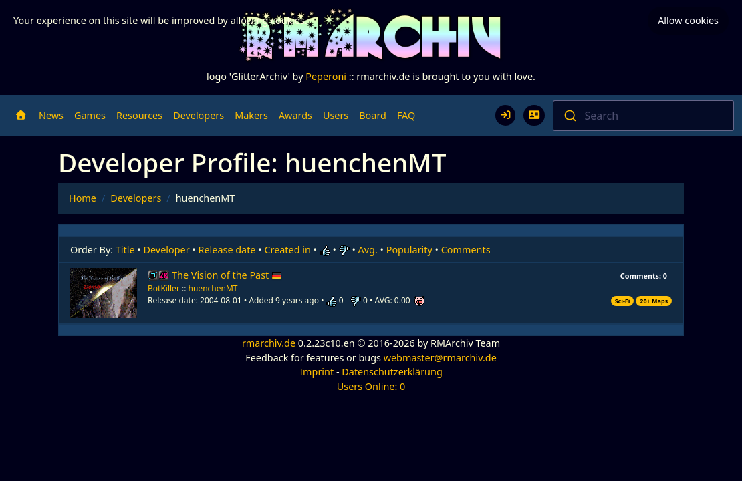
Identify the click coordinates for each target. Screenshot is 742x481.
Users (335, 115)
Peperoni (325, 76)
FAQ (406, 115)
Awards (295, 115)
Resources (139, 115)
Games (90, 115)
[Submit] (569, 115)
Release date (227, 249)
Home (82, 198)
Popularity (409, 249)
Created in (287, 249)
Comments (466, 249)
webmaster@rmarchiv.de (440, 357)
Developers (198, 115)
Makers (251, 115)
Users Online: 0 (371, 386)
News (51, 115)
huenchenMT (213, 288)
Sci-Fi (622, 301)
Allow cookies (688, 20)
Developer (167, 249)
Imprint (316, 371)
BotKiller (164, 288)
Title (125, 249)
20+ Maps (654, 301)
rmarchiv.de (268, 343)
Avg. (368, 249)
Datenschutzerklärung (392, 371)
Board (372, 115)
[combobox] (644, 115)
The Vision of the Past (227, 275)
